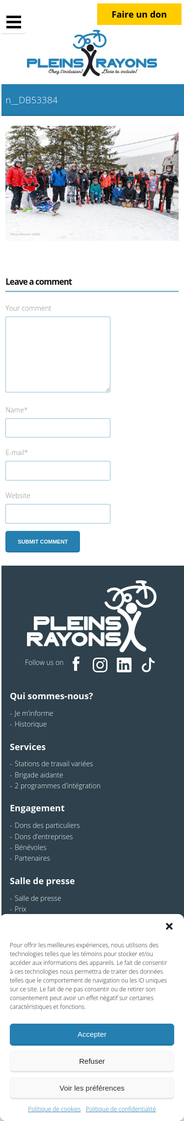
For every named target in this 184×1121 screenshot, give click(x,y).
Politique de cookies (54, 1109)
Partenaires (32, 858)
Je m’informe (34, 713)
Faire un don (139, 14)
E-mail (16, 452)
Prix (20, 909)
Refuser (92, 1061)
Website (17, 495)
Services (28, 747)
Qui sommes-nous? (51, 696)
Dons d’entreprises (44, 836)
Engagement (37, 808)
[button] (169, 926)
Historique (31, 724)
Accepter (92, 1034)
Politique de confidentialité (121, 1109)
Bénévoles (30, 847)
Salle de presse (42, 881)
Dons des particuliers (47, 825)
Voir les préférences (92, 1088)
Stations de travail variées (54, 763)
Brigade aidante (39, 774)
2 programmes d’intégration (58, 785)
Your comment (28, 308)
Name (16, 409)
